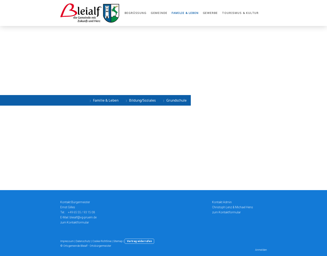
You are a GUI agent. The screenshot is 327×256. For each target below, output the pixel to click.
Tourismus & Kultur (240, 13)
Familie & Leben (185, 13)
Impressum (67, 241)
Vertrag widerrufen (139, 241)
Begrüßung (136, 13)
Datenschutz (83, 241)
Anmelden (261, 249)
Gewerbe (210, 13)
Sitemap (118, 241)
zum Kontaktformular (74, 222)
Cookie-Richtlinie (101, 241)
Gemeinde (159, 13)
